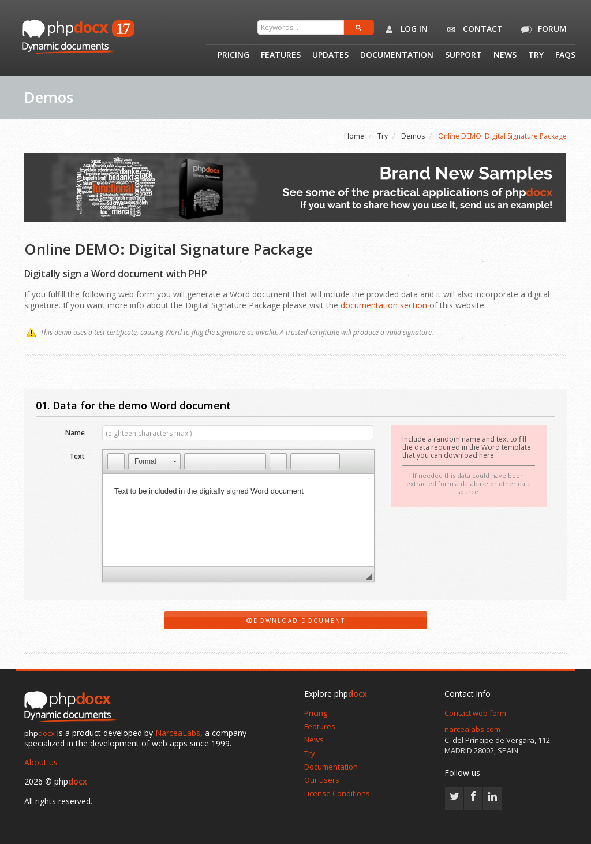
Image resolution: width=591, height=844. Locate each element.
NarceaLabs (177, 732)
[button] (116, 461)
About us (41, 762)
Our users (321, 780)
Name (75, 432)
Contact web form (475, 713)
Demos (413, 136)
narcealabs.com (472, 729)
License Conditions (337, 793)
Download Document (295, 621)
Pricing (233, 55)
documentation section (384, 305)
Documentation (396, 55)
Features (281, 55)
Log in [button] (404, 29)
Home (354, 136)
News (505, 55)
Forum (542, 29)
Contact (472, 29)
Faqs (565, 55)
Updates (330, 55)
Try (536, 55)
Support (463, 55)
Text (77, 455)
